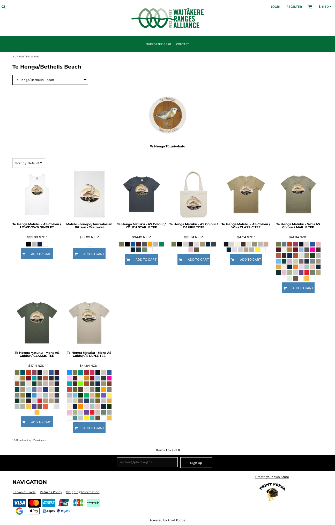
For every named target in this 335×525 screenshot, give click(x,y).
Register (294, 7)
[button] (3, 6)
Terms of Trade (24, 492)
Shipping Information (83, 492)
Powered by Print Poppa (167, 520)
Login (275, 7)
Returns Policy (51, 492)
